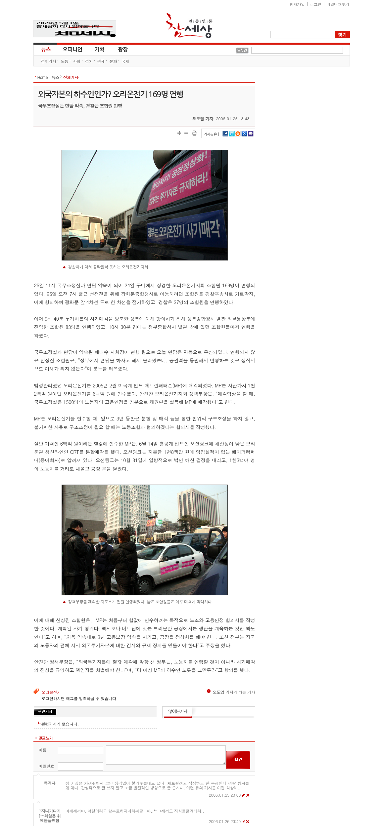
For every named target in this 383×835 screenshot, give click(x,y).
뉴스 (45, 49)
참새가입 (297, 4)
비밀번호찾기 (337, 4)
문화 (113, 61)
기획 (100, 49)
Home (42, 77)
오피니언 (72, 49)
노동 (64, 61)
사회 (76, 61)
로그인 (315, 4)
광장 (118, 49)
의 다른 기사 (231, 692)
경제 (101, 61)
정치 (89, 61)
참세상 (189, 25)
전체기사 (48, 61)
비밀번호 (46, 766)
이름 (42, 750)
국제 (125, 61)
